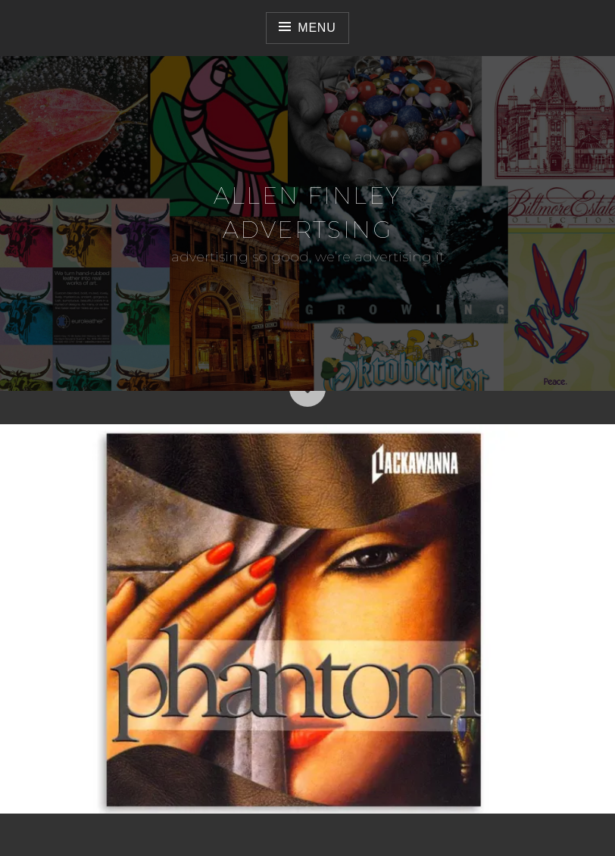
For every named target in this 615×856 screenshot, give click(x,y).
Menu (317, 27)
